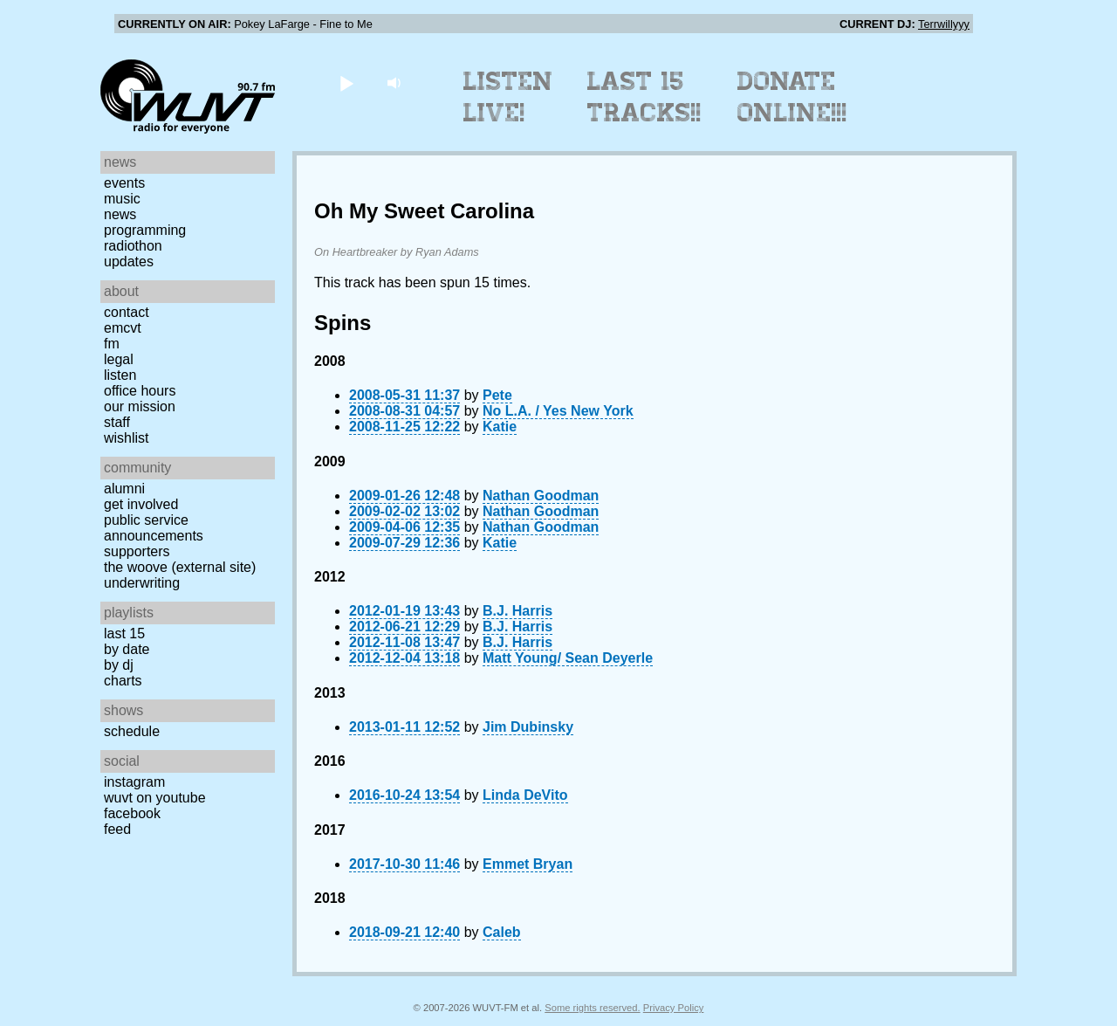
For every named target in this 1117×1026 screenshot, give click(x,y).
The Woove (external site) (180, 567)
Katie (500, 426)
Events (124, 183)
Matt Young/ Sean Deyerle (568, 658)
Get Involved (141, 504)
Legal (119, 359)
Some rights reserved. (592, 1007)
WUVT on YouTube (155, 797)
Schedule (132, 731)
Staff (117, 422)
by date (126, 649)
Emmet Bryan (527, 864)
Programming (145, 230)
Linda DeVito (525, 795)
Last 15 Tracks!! (644, 96)
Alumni (124, 488)
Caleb (502, 932)
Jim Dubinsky (528, 727)
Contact (126, 312)
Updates (129, 261)
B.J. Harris (517, 610)
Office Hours (139, 390)
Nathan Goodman (541, 495)
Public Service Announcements (153, 528)
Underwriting (142, 582)
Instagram (134, 782)
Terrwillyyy (944, 24)
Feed (117, 829)
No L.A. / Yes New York (558, 410)
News (120, 214)
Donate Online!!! (792, 96)
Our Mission (139, 406)
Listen (120, 375)
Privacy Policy (673, 1007)
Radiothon (133, 245)
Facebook (132, 813)
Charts (123, 680)
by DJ (119, 665)
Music (122, 198)
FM (112, 343)
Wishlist (126, 437)
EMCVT (122, 327)
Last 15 (124, 633)
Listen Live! (508, 96)
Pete (497, 395)
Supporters (137, 551)
